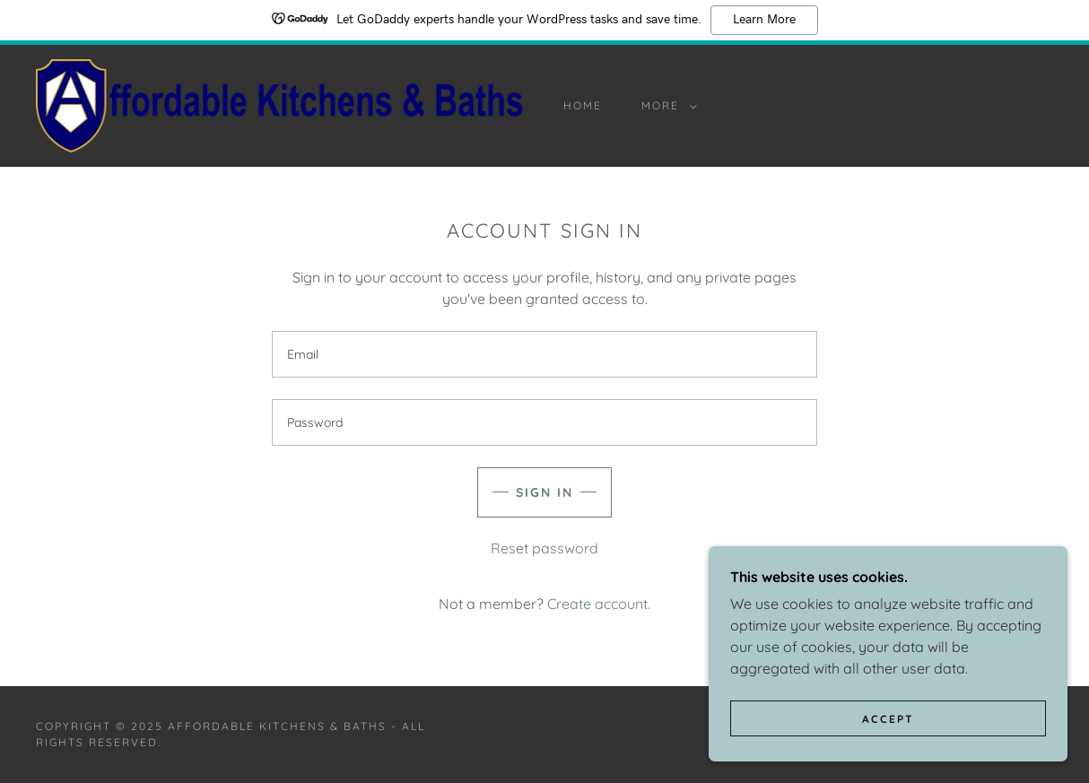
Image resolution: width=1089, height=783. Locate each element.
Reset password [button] (544, 548)
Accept (888, 755)
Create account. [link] (598, 604)
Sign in (544, 492)
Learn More (764, 19)
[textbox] (544, 354)
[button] (666, 106)
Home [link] (582, 105)
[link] (280, 104)
